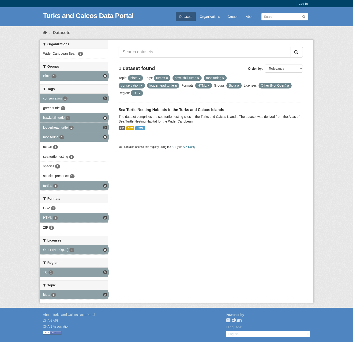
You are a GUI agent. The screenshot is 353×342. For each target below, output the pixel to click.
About (250, 17)
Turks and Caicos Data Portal (88, 15)
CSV (130, 128)
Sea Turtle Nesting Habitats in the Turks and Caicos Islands (171, 110)
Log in (303, 3)
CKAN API (50, 321)
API (174, 147)
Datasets (185, 17)
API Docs (189, 147)
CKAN (234, 320)
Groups (232, 17)
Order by (255, 68)
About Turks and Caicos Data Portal (69, 315)
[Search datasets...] (204, 52)
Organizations (210, 17)
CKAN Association (56, 326)
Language (233, 327)
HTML (140, 128)
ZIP (122, 128)
